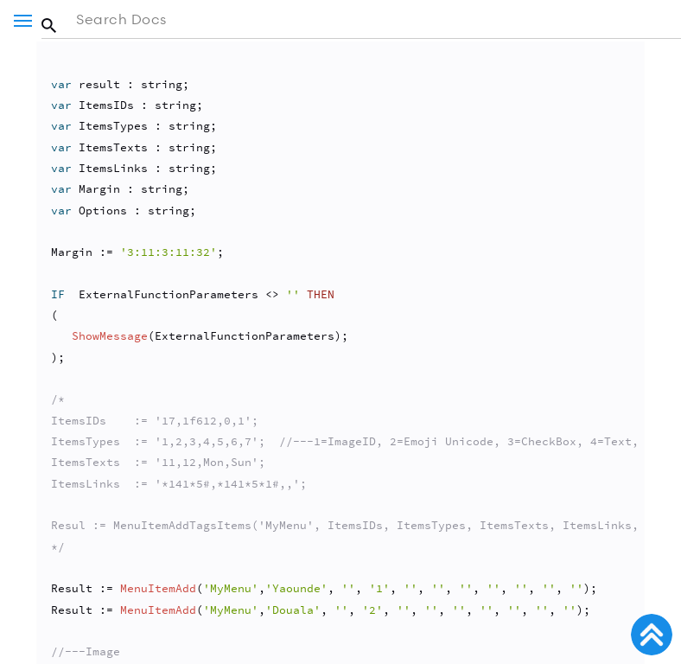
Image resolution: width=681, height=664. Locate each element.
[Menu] (23, 21)
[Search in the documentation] (361, 19)
